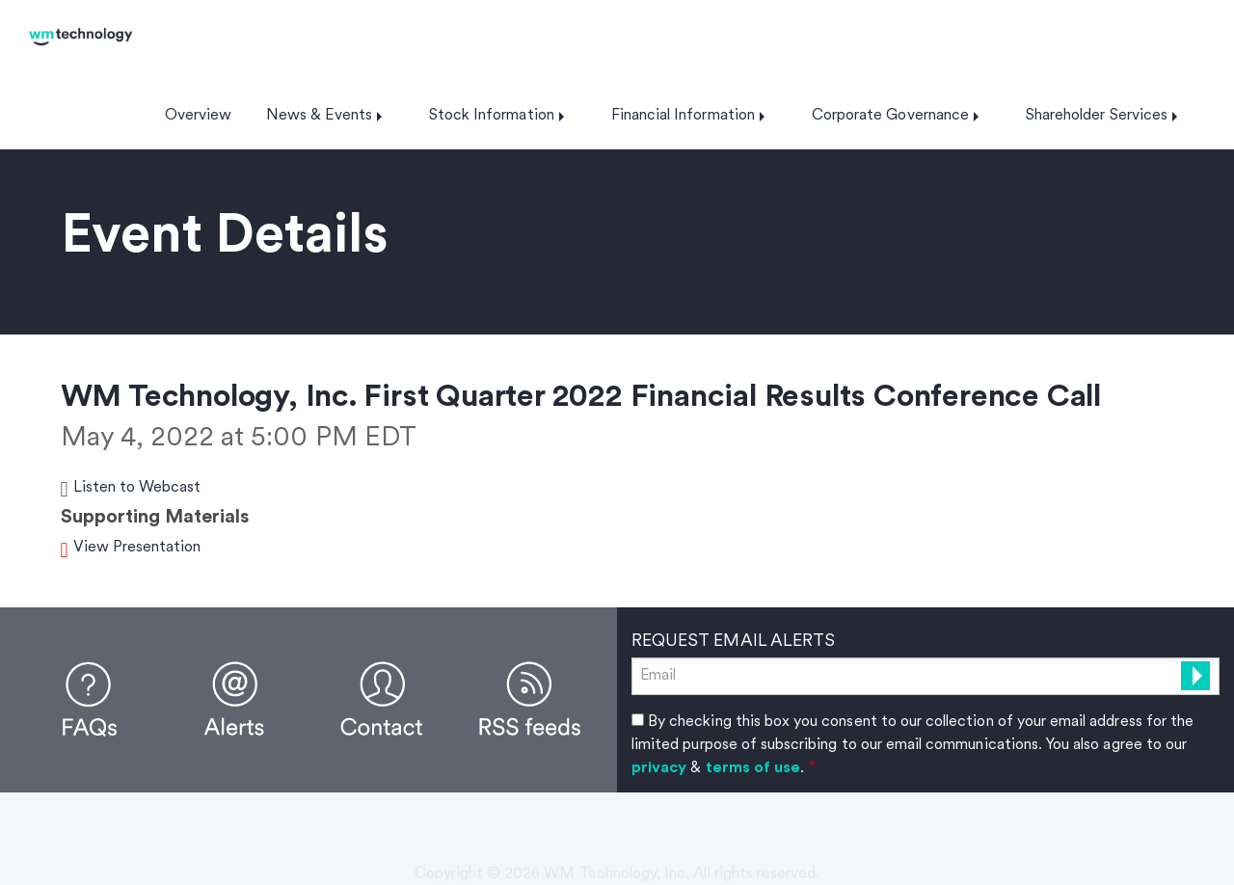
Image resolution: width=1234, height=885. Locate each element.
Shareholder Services (1096, 115)
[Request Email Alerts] (925, 676)
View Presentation (137, 547)
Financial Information (683, 115)
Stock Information (491, 115)
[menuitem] (198, 116)
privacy (658, 768)
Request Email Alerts (733, 641)
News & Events (319, 115)
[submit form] (1195, 675)
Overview (198, 115)
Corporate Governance (890, 115)
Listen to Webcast (137, 488)
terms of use (753, 768)
